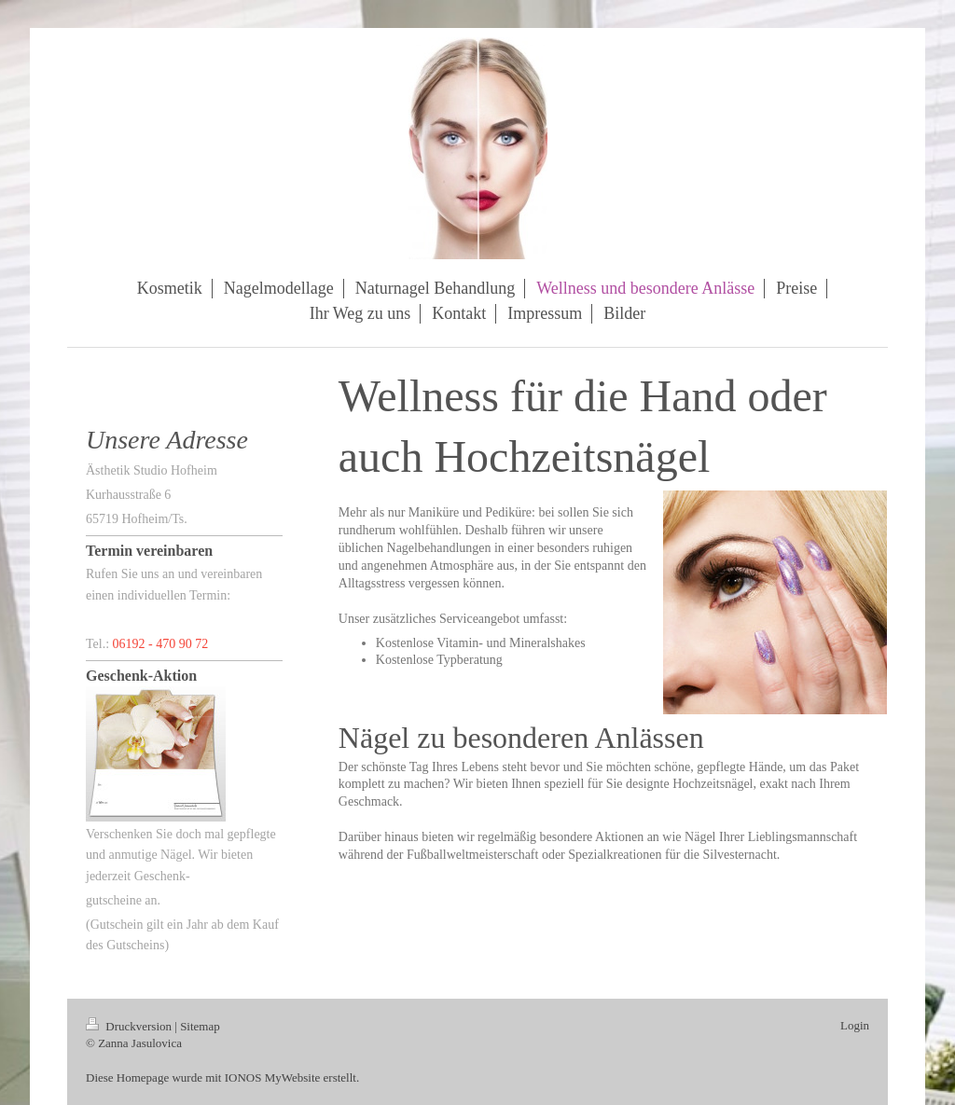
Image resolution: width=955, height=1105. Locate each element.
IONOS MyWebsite (273, 1077)
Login (854, 1025)
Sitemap (200, 1026)
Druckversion (130, 1026)
